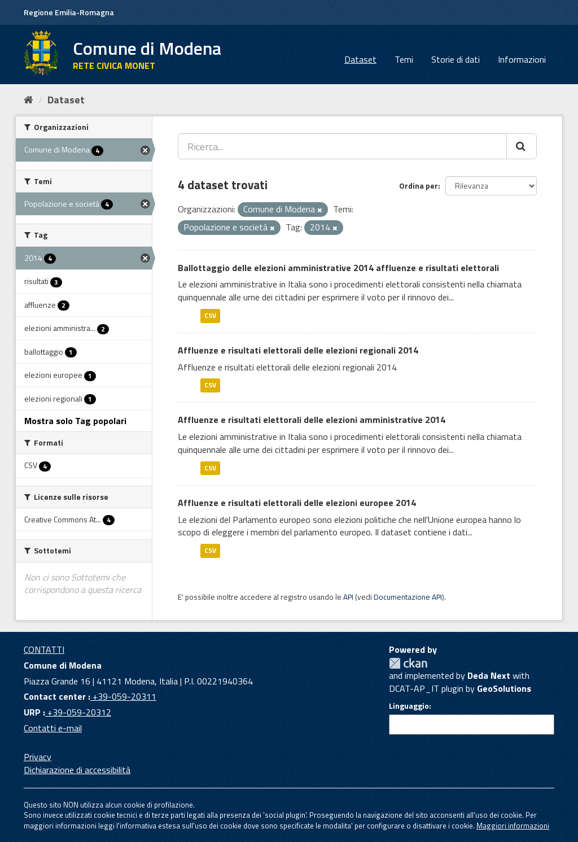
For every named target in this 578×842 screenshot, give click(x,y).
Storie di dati (455, 59)
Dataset (360, 59)
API (348, 597)
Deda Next (488, 675)
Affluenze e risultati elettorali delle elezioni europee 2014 (297, 502)
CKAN (408, 663)
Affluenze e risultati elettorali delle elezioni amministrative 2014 (311, 419)
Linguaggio (409, 706)
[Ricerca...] (342, 146)
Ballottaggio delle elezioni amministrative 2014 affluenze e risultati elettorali (338, 267)
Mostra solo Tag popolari (75, 420)
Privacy (37, 757)
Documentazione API (408, 597)
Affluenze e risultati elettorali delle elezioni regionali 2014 (298, 350)
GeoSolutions (504, 688)
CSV (210, 315)
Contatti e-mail (53, 728)
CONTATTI (44, 649)
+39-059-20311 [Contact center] (123, 696)
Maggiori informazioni (512, 825)
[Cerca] (521, 146)
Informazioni (522, 59)
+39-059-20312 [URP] (78, 712)
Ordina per (418, 185)
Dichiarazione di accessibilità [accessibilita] (77, 769)
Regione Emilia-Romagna (69, 12)
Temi (404, 59)
